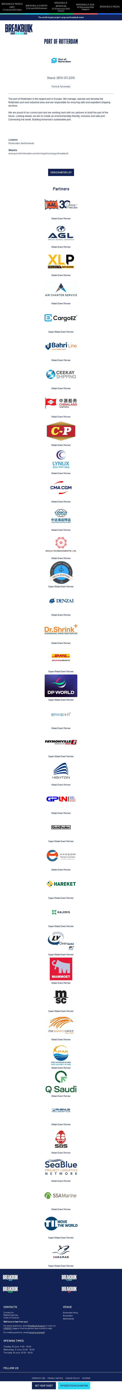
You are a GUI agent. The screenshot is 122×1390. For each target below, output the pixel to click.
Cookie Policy (72, 1378)
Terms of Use (38, 1378)
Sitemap (86, 1378)
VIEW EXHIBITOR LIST (61, 172)
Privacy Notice (55, 1378)
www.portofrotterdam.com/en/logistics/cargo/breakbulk (38, 153)
